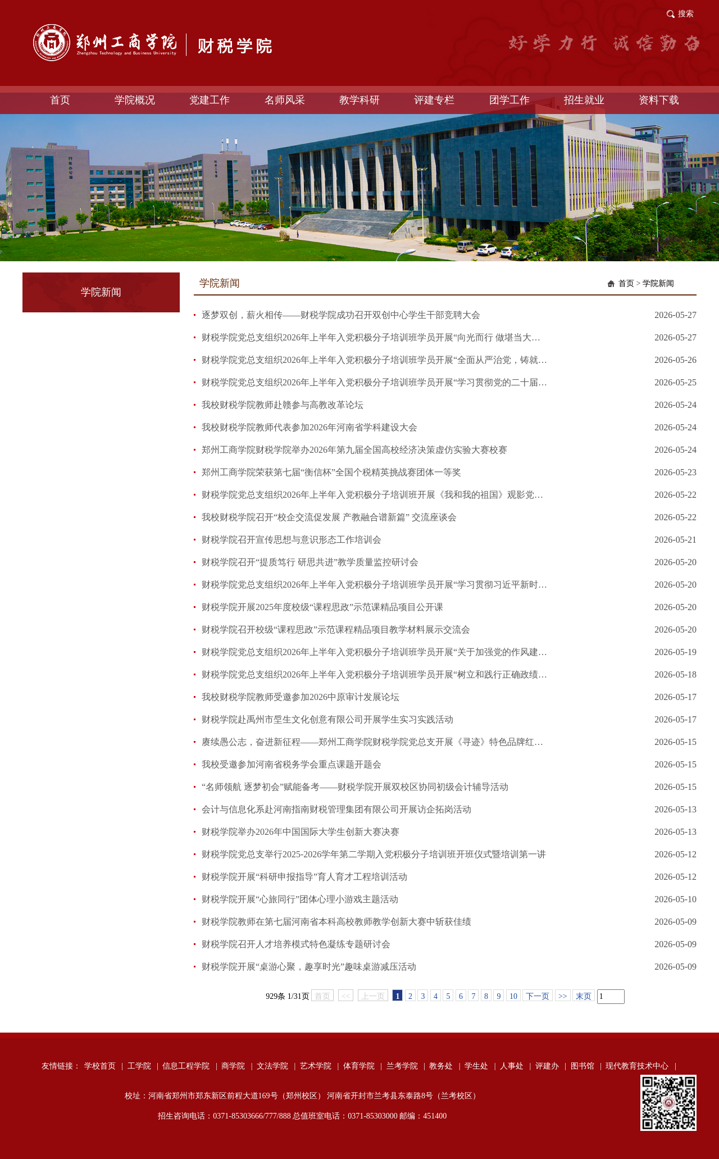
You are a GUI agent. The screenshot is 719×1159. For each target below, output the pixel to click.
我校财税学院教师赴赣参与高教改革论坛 (282, 405)
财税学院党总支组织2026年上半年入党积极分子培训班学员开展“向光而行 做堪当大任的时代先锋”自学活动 (375, 337)
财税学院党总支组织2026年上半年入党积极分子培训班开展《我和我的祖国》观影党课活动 (375, 494)
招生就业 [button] (584, 100)
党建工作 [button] (209, 100)
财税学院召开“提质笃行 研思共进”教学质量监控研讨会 (310, 562)
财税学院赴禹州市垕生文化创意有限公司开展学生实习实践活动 (327, 719)
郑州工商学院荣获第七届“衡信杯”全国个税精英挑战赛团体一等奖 (331, 472)
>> (562, 996)
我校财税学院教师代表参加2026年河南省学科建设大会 (309, 427)
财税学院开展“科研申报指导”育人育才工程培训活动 (304, 876)
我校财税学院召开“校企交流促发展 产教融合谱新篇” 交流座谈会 (329, 517)
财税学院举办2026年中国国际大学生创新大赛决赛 (300, 832)
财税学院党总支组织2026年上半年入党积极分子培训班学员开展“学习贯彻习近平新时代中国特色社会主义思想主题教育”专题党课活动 (375, 584)
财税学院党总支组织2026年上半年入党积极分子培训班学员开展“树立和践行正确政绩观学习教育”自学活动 (375, 674)
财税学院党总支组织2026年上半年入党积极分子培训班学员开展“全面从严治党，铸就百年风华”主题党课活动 (375, 360)
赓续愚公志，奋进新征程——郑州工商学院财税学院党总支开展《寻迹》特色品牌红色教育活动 (375, 742)
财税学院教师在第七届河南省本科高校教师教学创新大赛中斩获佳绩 (336, 921)
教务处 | (444, 1066)
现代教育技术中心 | (641, 1066)
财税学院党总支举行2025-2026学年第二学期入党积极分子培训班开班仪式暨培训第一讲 (374, 854)
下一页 (537, 996)
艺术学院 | (319, 1066)
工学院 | (143, 1066)
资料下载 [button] (659, 100)
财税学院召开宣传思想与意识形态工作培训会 (291, 539)
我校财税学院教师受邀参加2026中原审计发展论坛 (300, 697)
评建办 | (550, 1066)
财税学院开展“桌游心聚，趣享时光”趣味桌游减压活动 (309, 966)
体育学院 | (362, 1066)
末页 (583, 996)
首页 (626, 283)
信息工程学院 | (189, 1066)
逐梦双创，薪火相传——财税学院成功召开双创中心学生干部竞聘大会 (341, 315)
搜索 (686, 14)
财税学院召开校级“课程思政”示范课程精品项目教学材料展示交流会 (336, 629)
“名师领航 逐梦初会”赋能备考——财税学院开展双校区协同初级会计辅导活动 (355, 787)
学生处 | (480, 1066)
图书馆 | (586, 1066)
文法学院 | (276, 1066)
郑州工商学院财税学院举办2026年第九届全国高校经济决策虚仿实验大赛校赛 (354, 449)
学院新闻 (658, 283)
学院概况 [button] (135, 100)
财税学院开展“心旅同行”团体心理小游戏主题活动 (300, 899)
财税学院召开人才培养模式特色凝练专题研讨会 (296, 944)
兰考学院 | (405, 1066)
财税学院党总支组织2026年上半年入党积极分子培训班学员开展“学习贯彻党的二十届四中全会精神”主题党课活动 (375, 382)
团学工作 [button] (509, 100)
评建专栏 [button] (434, 100)
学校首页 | (103, 1066)
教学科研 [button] (359, 100)
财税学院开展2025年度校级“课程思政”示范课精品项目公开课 (322, 607)
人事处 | (515, 1066)
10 (513, 996)
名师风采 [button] (285, 100)
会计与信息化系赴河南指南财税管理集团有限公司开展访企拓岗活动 (336, 809)
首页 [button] (60, 100)
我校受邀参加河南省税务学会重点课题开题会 (291, 764)
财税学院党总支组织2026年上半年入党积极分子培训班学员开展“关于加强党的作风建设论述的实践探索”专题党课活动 (375, 652)
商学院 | (236, 1066)
